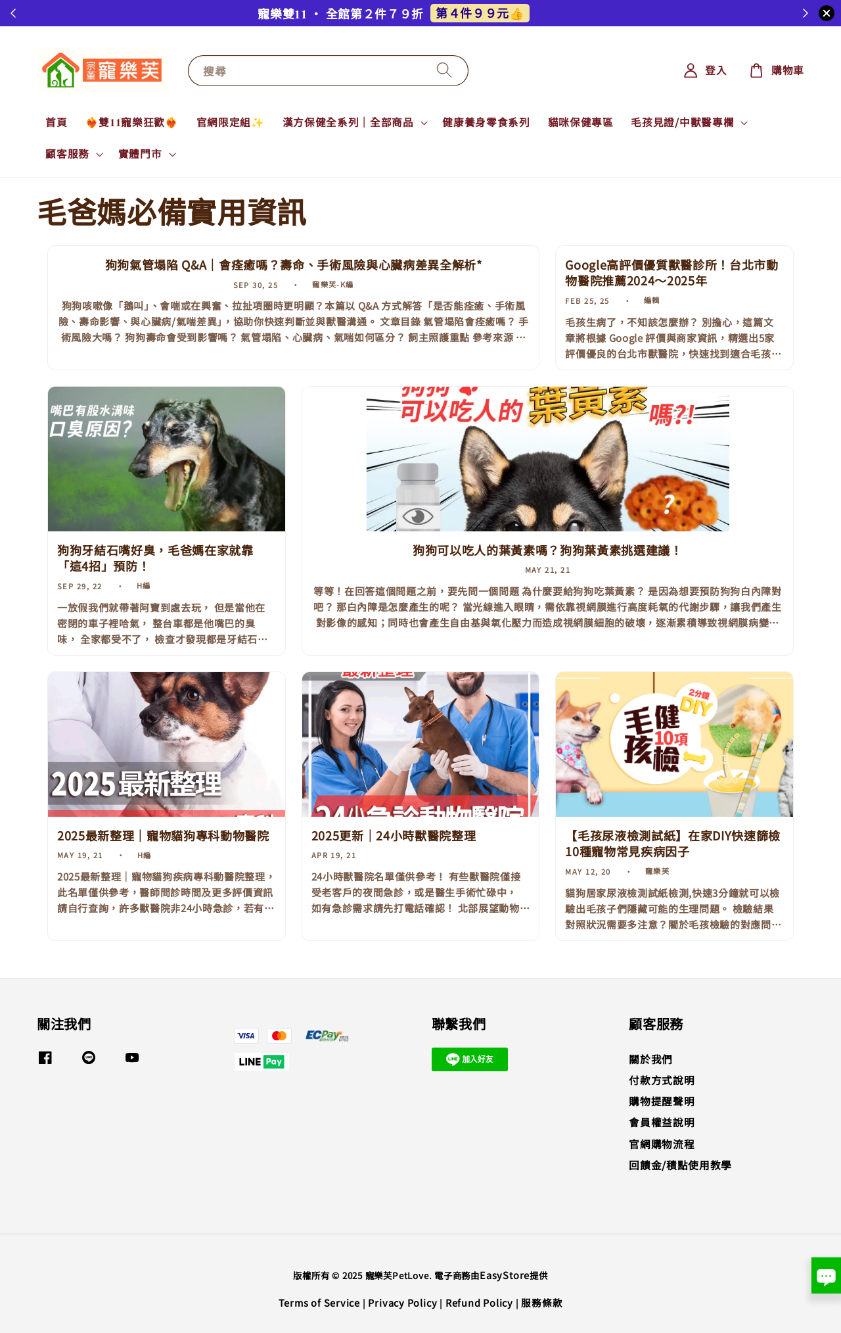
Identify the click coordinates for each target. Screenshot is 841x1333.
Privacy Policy (402, 1302)
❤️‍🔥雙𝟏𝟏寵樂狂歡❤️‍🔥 (132, 122)
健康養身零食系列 (486, 122)
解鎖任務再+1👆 (473, 12)
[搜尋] (444, 70)
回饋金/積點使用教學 (680, 1165)
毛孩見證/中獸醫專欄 (682, 122)
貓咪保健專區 (581, 122)
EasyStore (505, 1275)
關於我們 (651, 1060)
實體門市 (140, 153)
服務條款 (541, 1302)
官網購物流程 (661, 1143)
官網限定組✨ (230, 122)
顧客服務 (67, 153)
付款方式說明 (661, 1080)
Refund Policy (479, 1302)
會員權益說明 (661, 1122)
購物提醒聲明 (661, 1101)
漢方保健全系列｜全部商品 (348, 122)
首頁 (56, 122)
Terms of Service (320, 1302)
